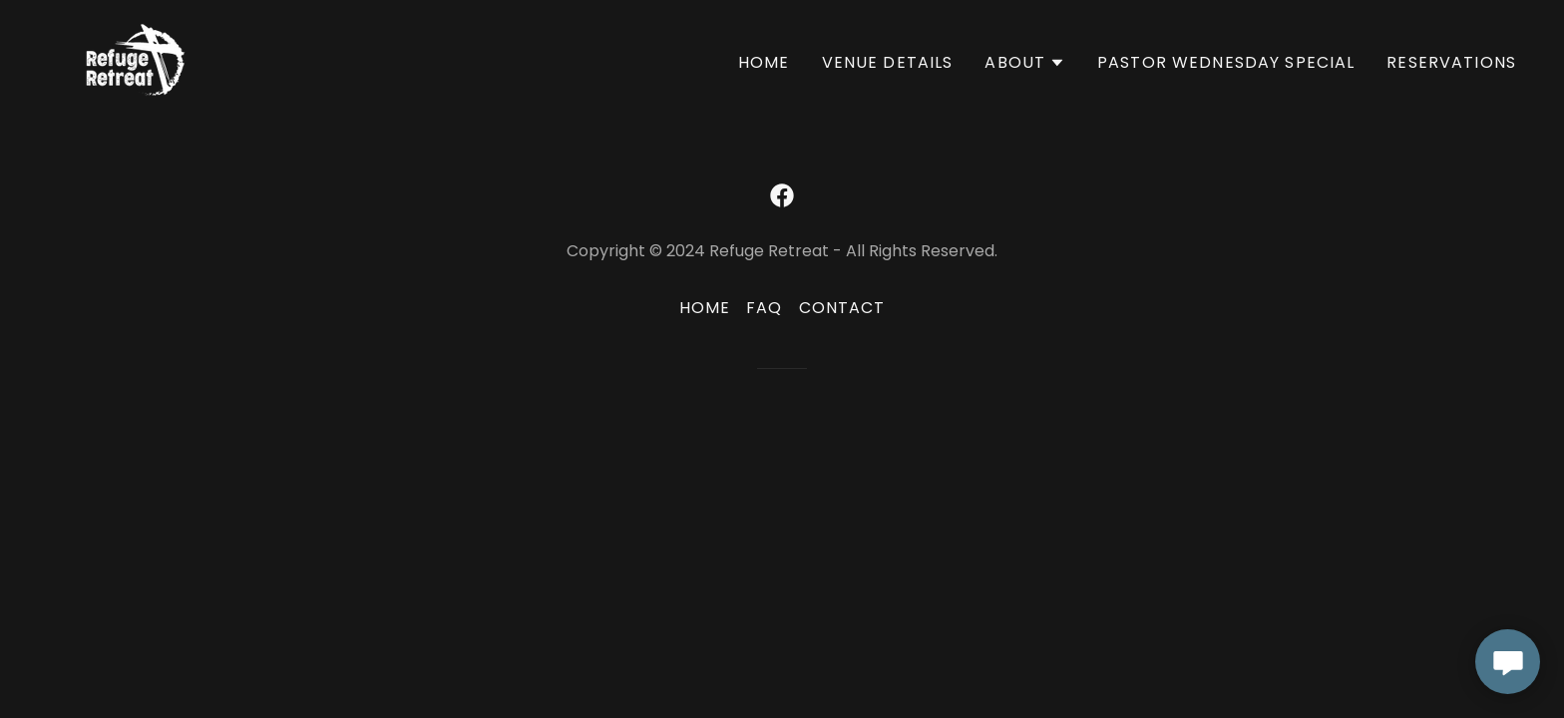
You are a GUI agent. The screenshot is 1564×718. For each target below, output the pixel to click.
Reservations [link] (1451, 62)
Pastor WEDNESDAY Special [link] (1226, 62)
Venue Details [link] (888, 62)
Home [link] (764, 62)
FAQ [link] (764, 307)
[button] (1024, 63)
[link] (135, 58)
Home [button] (705, 307)
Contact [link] (842, 307)
